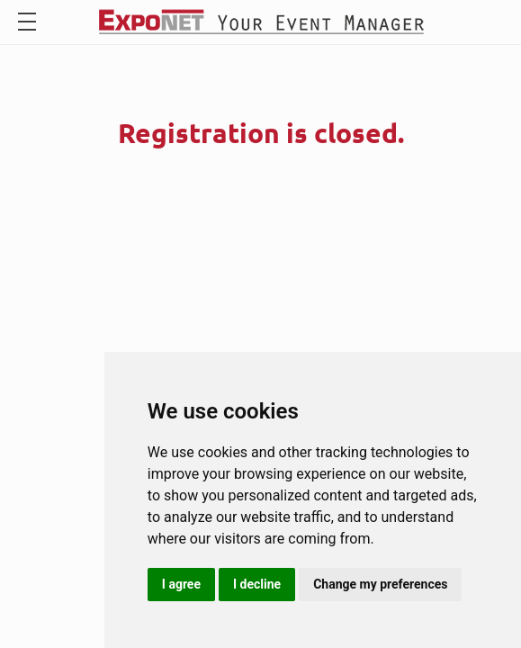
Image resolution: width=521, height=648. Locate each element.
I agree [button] (181, 584)
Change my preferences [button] (380, 584)
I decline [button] (257, 584)
